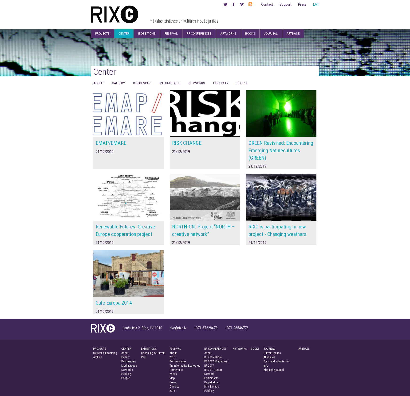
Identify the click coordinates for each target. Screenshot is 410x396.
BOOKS (255, 348)
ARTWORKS (240, 348)
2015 (172, 357)
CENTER (126, 348)
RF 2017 (209, 365)
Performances (178, 361)
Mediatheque (170, 83)
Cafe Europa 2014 (114, 303)
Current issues (272, 353)
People (242, 83)
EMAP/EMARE (111, 143)
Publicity (220, 83)
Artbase (293, 33)
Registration (211, 382)
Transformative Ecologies (185, 365)
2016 (172, 390)
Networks (197, 83)
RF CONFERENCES (215, 348)
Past (143, 357)
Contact (267, 4)
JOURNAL (269, 348)
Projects (102, 33)
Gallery (118, 83)
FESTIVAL (175, 348)
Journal (271, 33)
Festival (171, 33)
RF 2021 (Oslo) (213, 370)
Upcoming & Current (153, 353)
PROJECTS (99, 348)
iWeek (173, 374)
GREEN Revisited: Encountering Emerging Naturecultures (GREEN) (280, 150)
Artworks (228, 33)
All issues (269, 357)
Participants (211, 378)
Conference (176, 370)
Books (250, 33)
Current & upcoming (105, 353)
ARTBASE (303, 348)
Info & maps (211, 386)
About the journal (274, 370)
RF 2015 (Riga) (213, 357)
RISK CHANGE (186, 143)
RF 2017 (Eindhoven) (216, 361)
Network (209, 374)
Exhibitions (147, 33)
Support (286, 4)
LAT (316, 4)
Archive (97, 357)
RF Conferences (199, 33)
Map (172, 378)
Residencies (142, 83)
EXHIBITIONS (149, 348)
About (98, 83)
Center (123, 33)
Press (302, 4)
